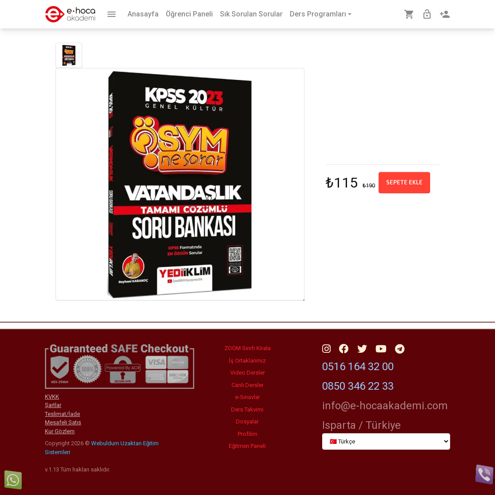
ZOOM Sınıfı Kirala (247, 348)
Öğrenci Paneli (189, 14)
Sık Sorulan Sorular (251, 14)
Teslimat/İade (62, 414)
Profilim (247, 434)
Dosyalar (247, 421)
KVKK (52, 396)
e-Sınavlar (247, 397)
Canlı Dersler (247, 385)
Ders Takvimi (247, 409)
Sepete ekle (404, 182)
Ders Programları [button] (318, 14)
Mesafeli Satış (63, 422)
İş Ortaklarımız (247, 360)
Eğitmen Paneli (247, 446)
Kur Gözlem (60, 431)
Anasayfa (143, 14)
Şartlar (53, 405)
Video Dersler (247, 372)
